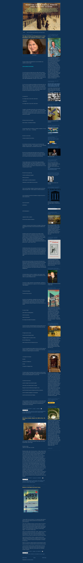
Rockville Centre (25, 482)
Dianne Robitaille (28, 480)
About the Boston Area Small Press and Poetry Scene (36, 32)
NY (38, 481)
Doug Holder (27, 411)
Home (24, 32)
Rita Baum (41, 481)
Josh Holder (29, 481)
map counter (50, 133)
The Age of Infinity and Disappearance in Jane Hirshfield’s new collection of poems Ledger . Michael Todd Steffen (34, 412)
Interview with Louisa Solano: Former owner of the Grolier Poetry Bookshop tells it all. (54, 85)
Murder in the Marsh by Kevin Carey (31, 487)
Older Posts (44, 557)
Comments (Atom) (30, 559)
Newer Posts (24, 557)
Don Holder (35, 480)
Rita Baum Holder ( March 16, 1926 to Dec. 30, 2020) (33, 419)
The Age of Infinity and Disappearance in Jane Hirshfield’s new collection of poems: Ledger (33, 36)
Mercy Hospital (35, 481)
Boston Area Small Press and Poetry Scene (41, 6)
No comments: (38, 551)
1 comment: (38, 408)
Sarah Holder (32, 482)
